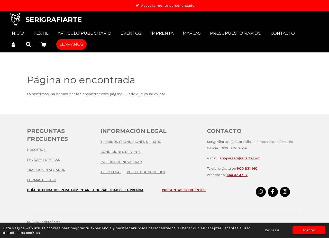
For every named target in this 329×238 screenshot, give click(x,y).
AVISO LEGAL (110, 172)
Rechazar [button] (272, 230)
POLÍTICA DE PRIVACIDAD (121, 162)
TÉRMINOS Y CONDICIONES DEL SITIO (130, 142)
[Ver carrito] (43, 44)
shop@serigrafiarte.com (240, 158)
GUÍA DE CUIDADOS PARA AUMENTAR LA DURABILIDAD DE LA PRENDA (85, 190)
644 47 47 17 (237, 175)
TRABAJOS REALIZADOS (46, 170)
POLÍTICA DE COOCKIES (146, 172)
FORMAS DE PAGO (41, 180)
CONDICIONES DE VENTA (120, 152)
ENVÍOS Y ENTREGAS (43, 160)
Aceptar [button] (309, 230)
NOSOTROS (36, 150)
